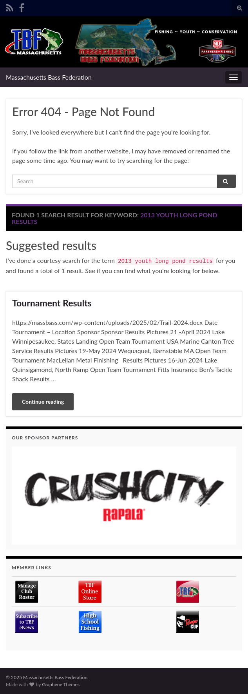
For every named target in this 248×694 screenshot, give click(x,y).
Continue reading (43, 401)
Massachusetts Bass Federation (49, 77)
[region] (124, 495)
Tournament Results (52, 302)
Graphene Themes (61, 684)
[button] (124, 495)
